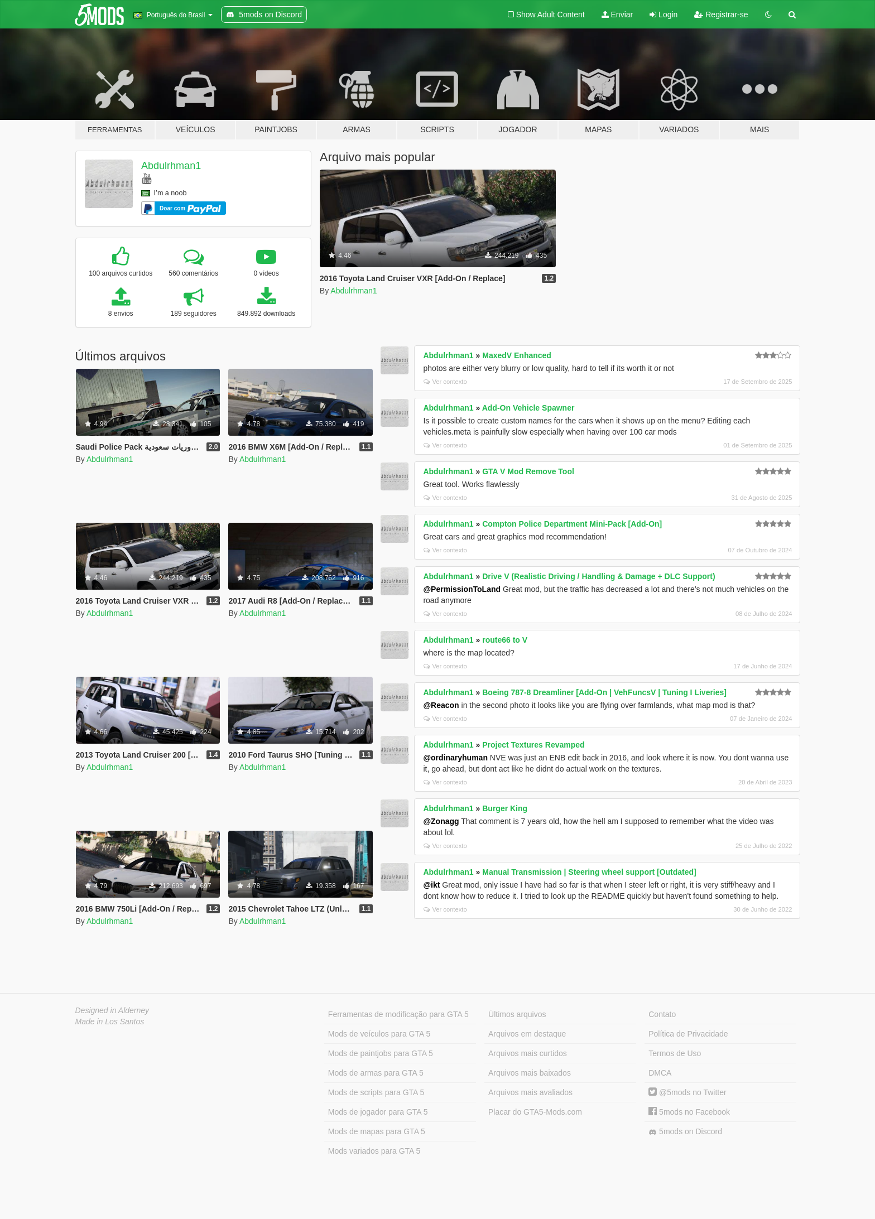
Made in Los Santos (110, 1021)
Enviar (617, 14)
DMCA (659, 1072)
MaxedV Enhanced (516, 355)
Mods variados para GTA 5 (374, 1150)
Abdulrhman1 (171, 165)
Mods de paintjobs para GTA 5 (380, 1053)
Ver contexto (445, 381)
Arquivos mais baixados (529, 1072)
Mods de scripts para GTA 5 (376, 1092)
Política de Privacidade (688, 1033)
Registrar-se (721, 14)
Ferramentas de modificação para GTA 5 (398, 1014)
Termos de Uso (674, 1053)
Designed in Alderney (112, 1010)
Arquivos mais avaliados (530, 1092)
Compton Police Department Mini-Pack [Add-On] (572, 523)
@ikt (431, 884)
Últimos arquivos (517, 1014)
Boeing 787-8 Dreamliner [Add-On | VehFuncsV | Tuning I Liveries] (604, 692)
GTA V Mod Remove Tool (528, 471)
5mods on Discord (685, 1131)
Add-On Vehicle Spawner (528, 407)
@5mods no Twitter (687, 1092)
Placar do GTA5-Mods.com (535, 1111)
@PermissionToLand (462, 589)
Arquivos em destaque (527, 1033)
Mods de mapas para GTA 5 (376, 1131)
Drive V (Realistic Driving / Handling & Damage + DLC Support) (598, 576)
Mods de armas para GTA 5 (376, 1072)
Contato (662, 1014)
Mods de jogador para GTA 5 (378, 1111)
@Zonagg (441, 821)
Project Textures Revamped (533, 744)
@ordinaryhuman (455, 757)
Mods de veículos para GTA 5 (379, 1033)
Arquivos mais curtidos (527, 1053)
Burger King (504, 808)
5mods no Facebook (689, 1112)
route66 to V (504, 639)
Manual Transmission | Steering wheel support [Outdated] (589, 872)
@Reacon (441, 705)
